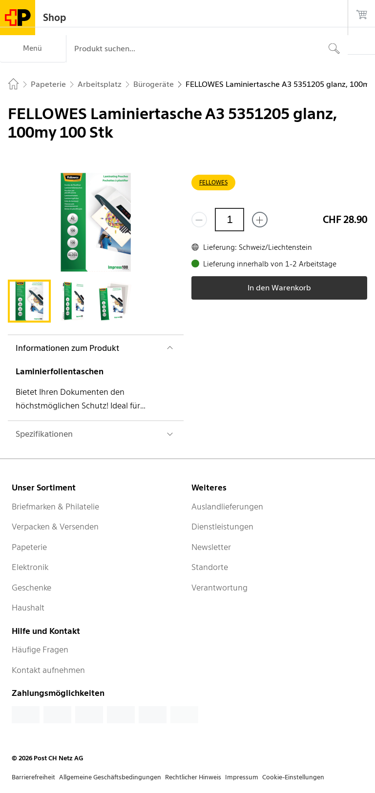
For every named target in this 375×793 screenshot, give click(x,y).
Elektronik (30, 567)
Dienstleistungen (222, 526)
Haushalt (28, 607)
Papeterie (29, 547)
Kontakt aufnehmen (48, 670)
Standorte (209, 567)
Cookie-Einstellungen (293, 777)
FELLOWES (213, 182)
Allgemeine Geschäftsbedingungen (110, 777)
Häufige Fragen (40, 649)
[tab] (29, 301)
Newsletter (211, 547)
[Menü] (33, 48)
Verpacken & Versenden (55, 526)
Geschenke (31, 587)
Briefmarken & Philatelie (55, 506)
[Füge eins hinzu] (260, 219)
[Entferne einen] (199, 219)
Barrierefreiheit (33, 777)
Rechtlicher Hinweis (193, 777)
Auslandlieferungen (227, 506)
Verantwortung (219, 587)
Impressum (241, 777)
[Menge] (229, 219)
